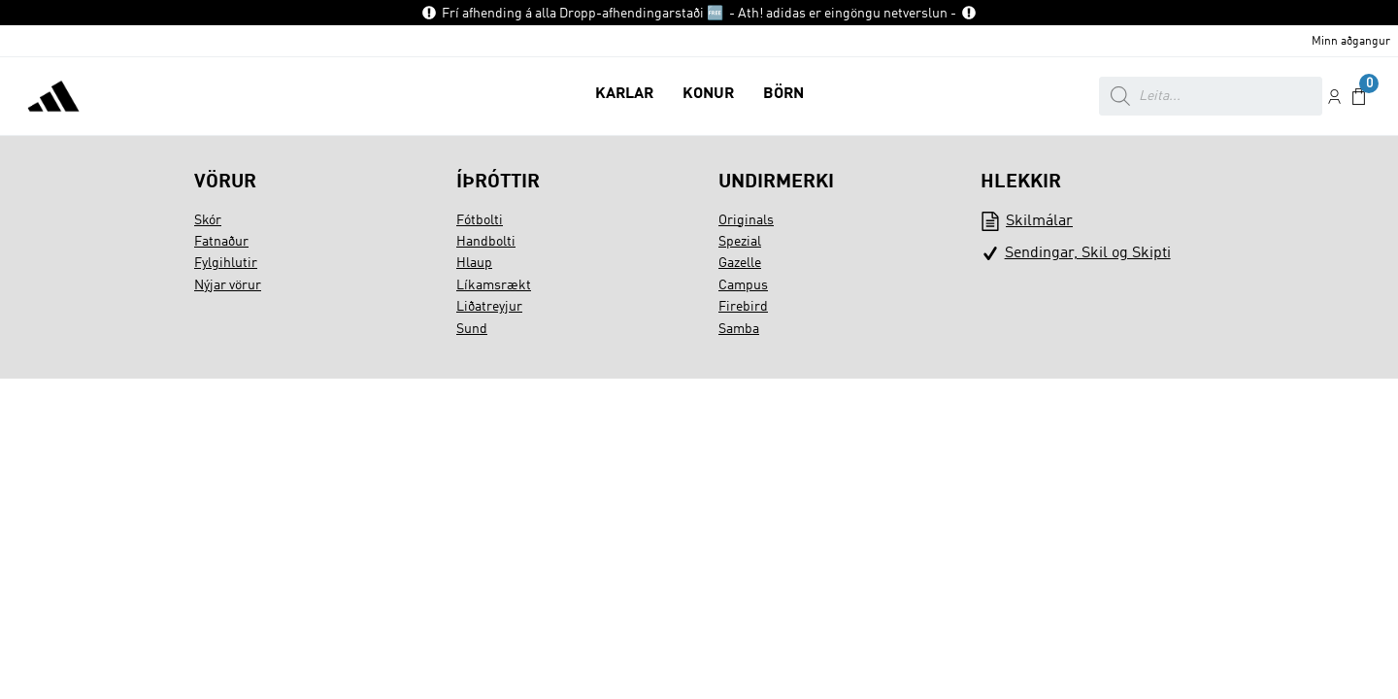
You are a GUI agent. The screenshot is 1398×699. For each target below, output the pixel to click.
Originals (746, 220)
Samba (738, 329)
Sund (471, 329)
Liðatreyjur (489, 307)
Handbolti (486, 242)
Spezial (739, 242)
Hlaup (474, 263)
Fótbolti (479, 220)
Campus (743, 285)
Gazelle (739, 263)
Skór (207, 220)
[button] (624, 96)
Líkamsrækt (493, 285)
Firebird (743, 307)
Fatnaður (221, 242)
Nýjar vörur (227, 285)
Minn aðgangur (1351, 42)
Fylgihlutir (225, 263)
